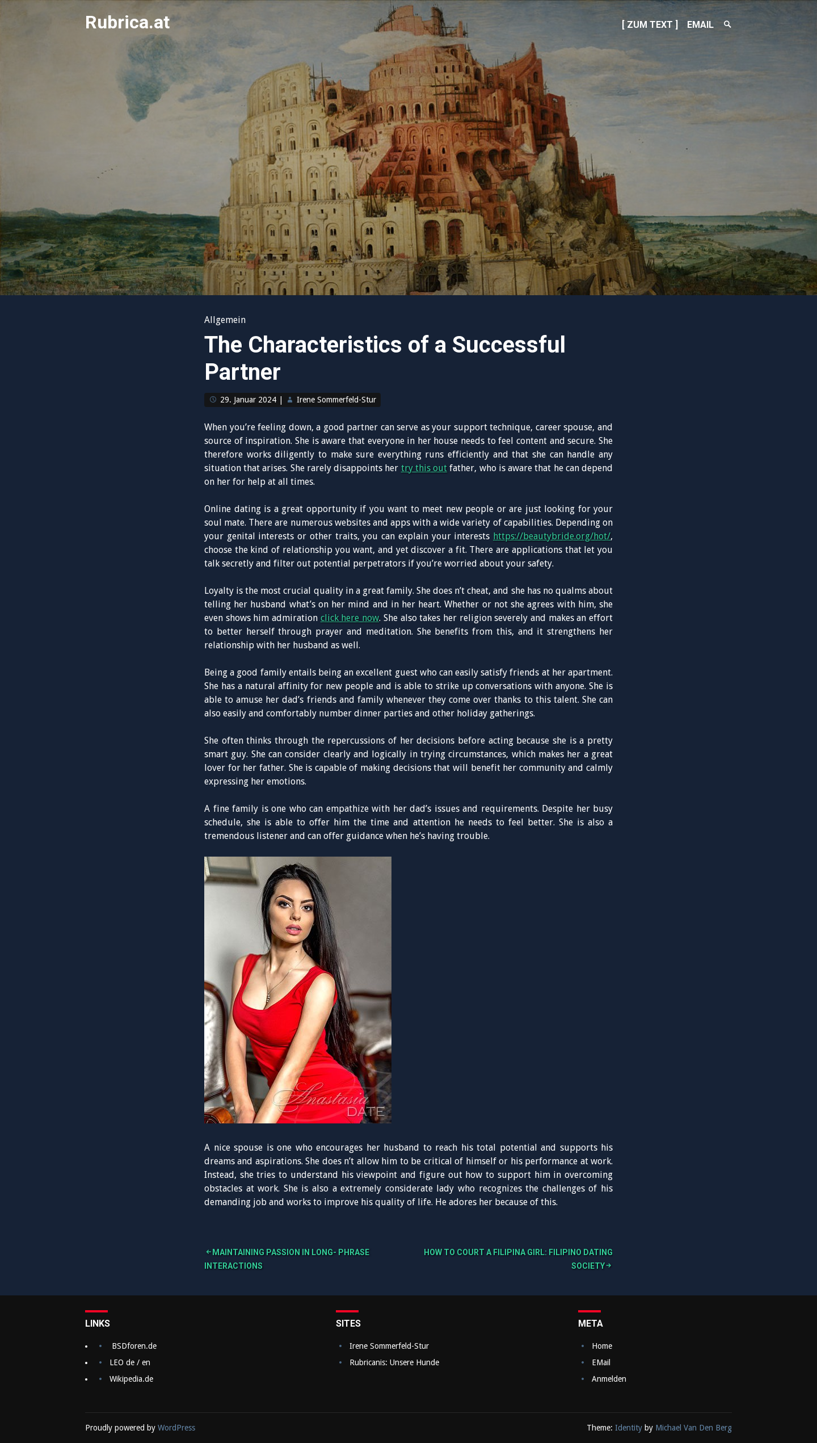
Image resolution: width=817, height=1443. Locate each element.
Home (602, 1345)
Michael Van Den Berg (693, 1427)
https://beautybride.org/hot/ (551, 536)
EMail (601, 1362)
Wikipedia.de (131, 1378)
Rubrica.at (127, 22)
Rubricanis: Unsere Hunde (394, 1362)
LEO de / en (130, 1362)
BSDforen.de (134, 1345)
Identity (628, 1427)
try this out (424, 468)
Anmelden (609, 1378)
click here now (350, 618)
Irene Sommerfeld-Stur (336, 399)
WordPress (176, 1427)
